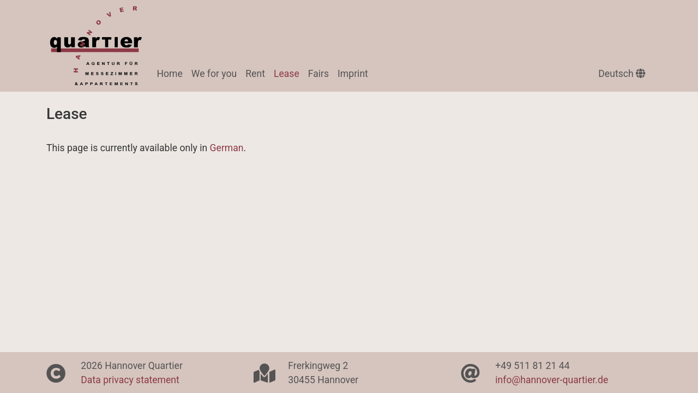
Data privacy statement (130, 379)
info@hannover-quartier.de (551, 379)
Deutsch (621, 73)
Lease (289, 72)
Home (169, 73)
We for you (214, 73)
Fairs (318, 73)
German (227, 147)
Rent (255, 73)
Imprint (353, 73)
